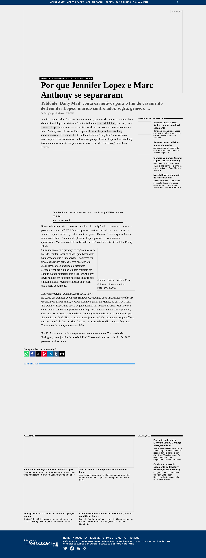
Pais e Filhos (123, 2)
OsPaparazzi (57, 2)
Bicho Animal (141, 2)
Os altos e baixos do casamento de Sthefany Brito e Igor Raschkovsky (166, 467)
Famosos (77, 538)
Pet (125, 538)
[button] (179, 2)
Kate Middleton (106, 123)
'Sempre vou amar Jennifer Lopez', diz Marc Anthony (167, 159)
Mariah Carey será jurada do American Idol (166, 176)
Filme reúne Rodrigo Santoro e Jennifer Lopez (48, 469)
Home (44, 79)
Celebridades (75, 2)
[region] (158, 207)
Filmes (110, 2)
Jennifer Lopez (83, 79)
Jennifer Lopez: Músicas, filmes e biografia (166, 143)
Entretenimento (94, 538)
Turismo (134, 538)
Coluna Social (95, 2)
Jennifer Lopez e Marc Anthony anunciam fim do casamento (167, 125)
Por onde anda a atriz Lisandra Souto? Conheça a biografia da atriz (167, 443)
